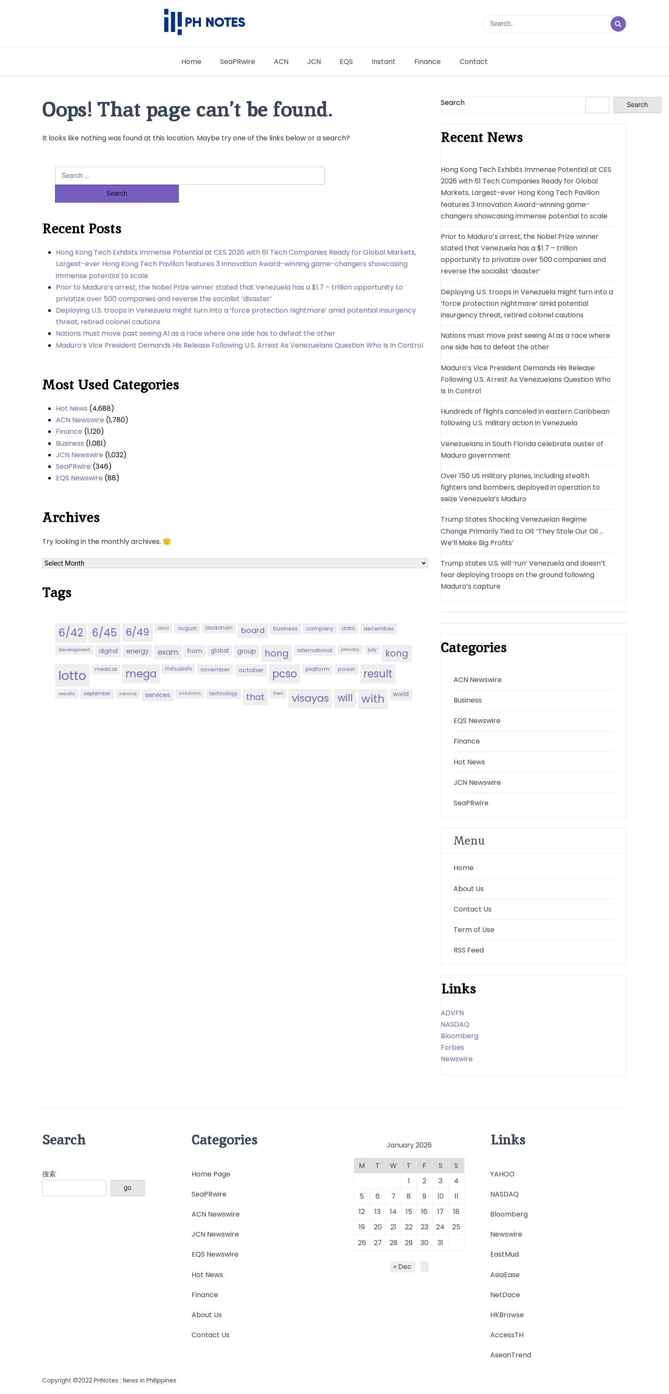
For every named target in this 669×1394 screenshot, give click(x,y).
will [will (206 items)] (345, 680)
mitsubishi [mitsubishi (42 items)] (178, 651)
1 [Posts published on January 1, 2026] (409, 1181)
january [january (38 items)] (350, 631)
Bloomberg (459, 1036)
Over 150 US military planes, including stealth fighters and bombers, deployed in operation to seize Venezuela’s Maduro (520, 487)
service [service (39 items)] (128, 675)
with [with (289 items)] (372, 680)
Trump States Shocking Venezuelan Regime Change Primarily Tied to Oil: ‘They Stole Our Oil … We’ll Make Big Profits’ (522, 530)
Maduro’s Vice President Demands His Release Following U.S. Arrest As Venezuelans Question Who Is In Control (239, 327)
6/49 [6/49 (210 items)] (137, 614)
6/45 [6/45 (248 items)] (104, 614)
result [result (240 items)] (378, 656)
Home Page (211, 1174)
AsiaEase (505, 1275)
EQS (346, 62)
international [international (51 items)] (314, 632)
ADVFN (452, 1013)
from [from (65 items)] (194, 633)
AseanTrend (510, 1355)
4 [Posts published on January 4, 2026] (456, 1181)
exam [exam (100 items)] (167, 634)
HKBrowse (507, 1315)
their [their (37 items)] (278, 675)
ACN (281, 62)
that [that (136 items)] (255, 679)
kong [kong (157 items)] (396, 635)
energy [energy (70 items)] (137, 633)
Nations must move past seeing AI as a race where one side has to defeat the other (195, 315)
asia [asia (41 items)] (163, 610)
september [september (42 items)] (97, 675)
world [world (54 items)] (401, 676)
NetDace (505, 1295)
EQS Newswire (79, 460)
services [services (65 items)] (157, 677)
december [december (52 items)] (379, 611)
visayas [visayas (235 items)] (310, 680)
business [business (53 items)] (285, 611)
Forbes (452, 1047)
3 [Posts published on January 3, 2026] (440, 1181)
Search (453, 102)
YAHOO (502, 1174)
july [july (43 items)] (372, 631)
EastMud (504, 1254)
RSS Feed (469, 950)
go (127, 1188)
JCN (314, 62)
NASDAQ (455, 1024)
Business (70, 425)
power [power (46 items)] (346, 651)
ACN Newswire (80, 402)
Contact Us (473, 909)
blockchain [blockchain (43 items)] (219, 610)
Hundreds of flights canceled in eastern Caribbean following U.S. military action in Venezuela (525, 417)
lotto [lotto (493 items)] (72, 657)
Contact (474, 62)
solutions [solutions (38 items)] (190, 675)
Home (191, 62)
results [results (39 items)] (66, 675)
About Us (469, 889)
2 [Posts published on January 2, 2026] (424, 1181)
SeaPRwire (237, 62)
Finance (427, 62)
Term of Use (474, 930)
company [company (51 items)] (319, 611)
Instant (384, 62)
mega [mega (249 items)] (141, 655)
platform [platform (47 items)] (317, 651)
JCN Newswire (79, 437)
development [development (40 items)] (74, 631)
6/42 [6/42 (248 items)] (70, 614)
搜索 (49, 1174)
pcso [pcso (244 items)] (284, 656)
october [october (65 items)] (251, 652)
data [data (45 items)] (348, 610)
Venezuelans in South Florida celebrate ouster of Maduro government (522, 449)
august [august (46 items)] (187, 610)
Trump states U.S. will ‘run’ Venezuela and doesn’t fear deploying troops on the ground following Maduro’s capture (523, 574)
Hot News (71, 390)
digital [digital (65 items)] (108, 633)
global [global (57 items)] (220, 633)
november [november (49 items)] (215, 651)
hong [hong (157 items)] (277, 635)
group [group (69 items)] (246, 633)
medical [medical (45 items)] (106, 651)
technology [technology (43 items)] (223, 675)
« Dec (402, 1267)
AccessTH (507, 1335)
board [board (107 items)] (253, 612)
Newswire (457, 1059)
